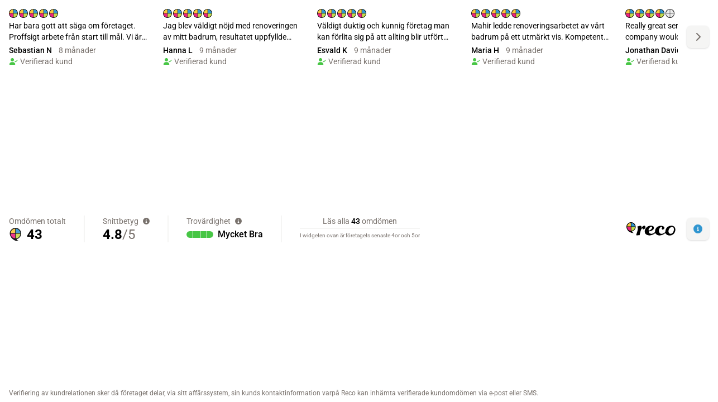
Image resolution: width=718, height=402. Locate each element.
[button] (698, 229)
